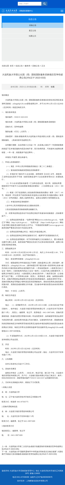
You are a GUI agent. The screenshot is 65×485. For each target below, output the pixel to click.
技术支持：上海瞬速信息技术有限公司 (32, 481)
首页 (11, 66)
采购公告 (32, 25)
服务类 (27, 66)
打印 (47, 87)
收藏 (52, 87)
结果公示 (32, 36)
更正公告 (32, 31)
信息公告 (19, 66)
